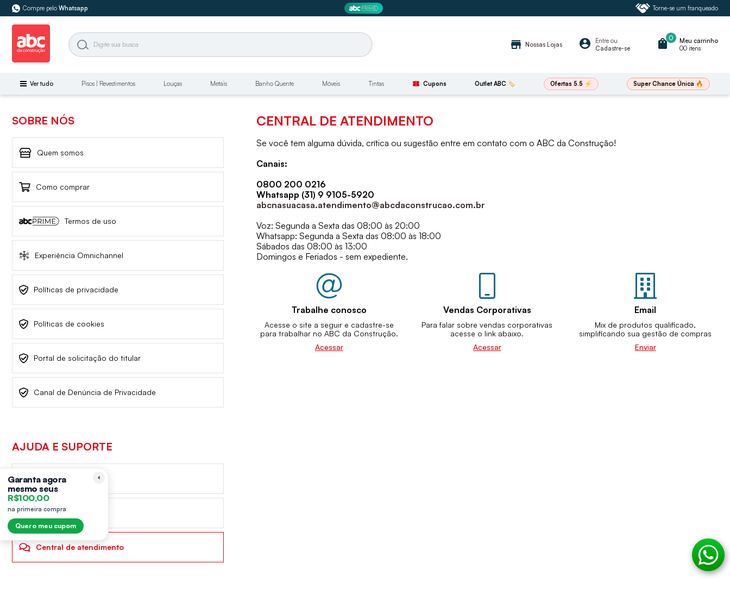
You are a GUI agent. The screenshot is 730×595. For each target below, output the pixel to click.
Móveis (331, 83)
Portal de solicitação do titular (80, 358)
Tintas (376, 83)
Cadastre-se (612, 48)
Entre (602, 41)
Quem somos (51, 153)
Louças (172, 83)
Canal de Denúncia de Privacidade (87, 392)
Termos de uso (67, 221)
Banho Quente (274, 83)
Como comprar (54, 187)
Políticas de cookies (61, 324)
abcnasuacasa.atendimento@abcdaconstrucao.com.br (370, 204)
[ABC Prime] (365, 8)
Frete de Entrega (57, 513)
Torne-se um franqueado (676, 8)
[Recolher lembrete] (99, 478)
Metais (218, 83)
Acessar (329, 347)
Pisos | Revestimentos (108, 83)
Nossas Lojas (535, 44)
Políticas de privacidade (68, 290)
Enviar (645, 347)
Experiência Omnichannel (71, 255)
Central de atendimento (71, 547)
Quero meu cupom (45, 526)
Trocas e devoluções (63, 479)
